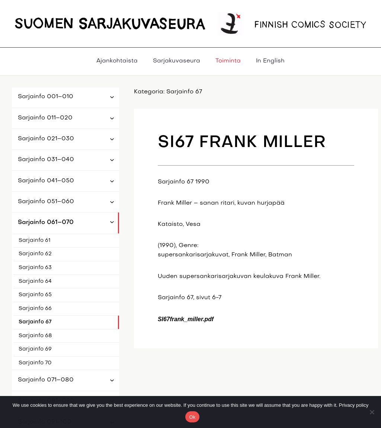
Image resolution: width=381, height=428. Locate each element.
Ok (192, 417)
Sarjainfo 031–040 (46, 160)
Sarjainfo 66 (35, 308)
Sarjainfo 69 (35, 349)
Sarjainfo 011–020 (45, 118)
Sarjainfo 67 (35, 322)
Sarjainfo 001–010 (45, 97)
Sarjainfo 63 (35, 267)
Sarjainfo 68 (35, 335)
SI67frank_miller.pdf (186, 319)
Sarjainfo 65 (35, 295)
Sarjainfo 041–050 (46, 181)
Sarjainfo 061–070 (46, 223)
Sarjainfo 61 (35, 240)
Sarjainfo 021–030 (46, 139)
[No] (371, 412)
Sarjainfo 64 (35, 281)
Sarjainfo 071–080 (46, 380)
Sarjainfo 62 (35, 254)
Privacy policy (353, 405)
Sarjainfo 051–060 (46, 202)
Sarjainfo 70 (35, 363)
